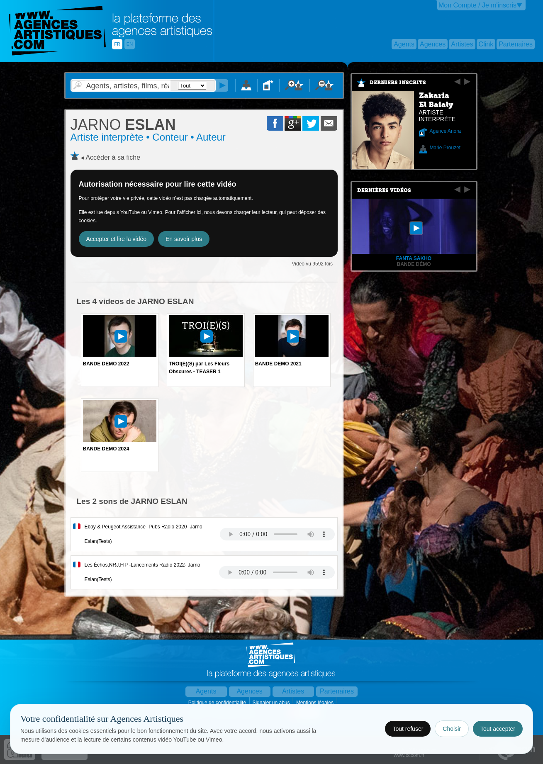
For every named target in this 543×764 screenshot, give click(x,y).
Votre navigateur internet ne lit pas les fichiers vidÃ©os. (277, 534)
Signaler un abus (271, 703)
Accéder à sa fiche (112, 157)
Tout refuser (407, 728)
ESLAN (123, 124)
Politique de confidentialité (218, 703)
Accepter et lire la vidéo (116, 239)
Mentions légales (315, 703)
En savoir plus (184, 239)
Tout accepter (497, 728)
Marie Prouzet (445, 148)
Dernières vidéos (384, 190)
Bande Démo (414, 264)
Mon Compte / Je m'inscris (477, 5)
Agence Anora (445, 131)
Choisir (452, 728)
